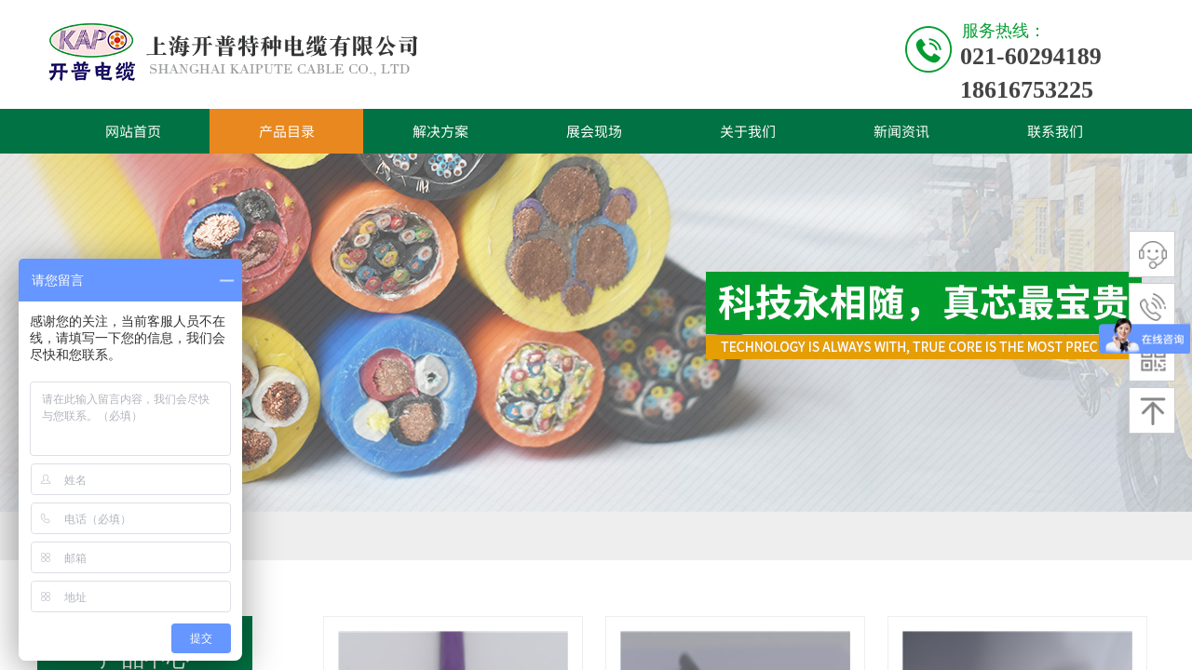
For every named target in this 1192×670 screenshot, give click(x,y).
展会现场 (594, 131)
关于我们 (748, 131)
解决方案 (440, 131)
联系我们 (1055, 131)
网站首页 (133, 131)
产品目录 (287, 131)
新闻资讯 (901, 131)
